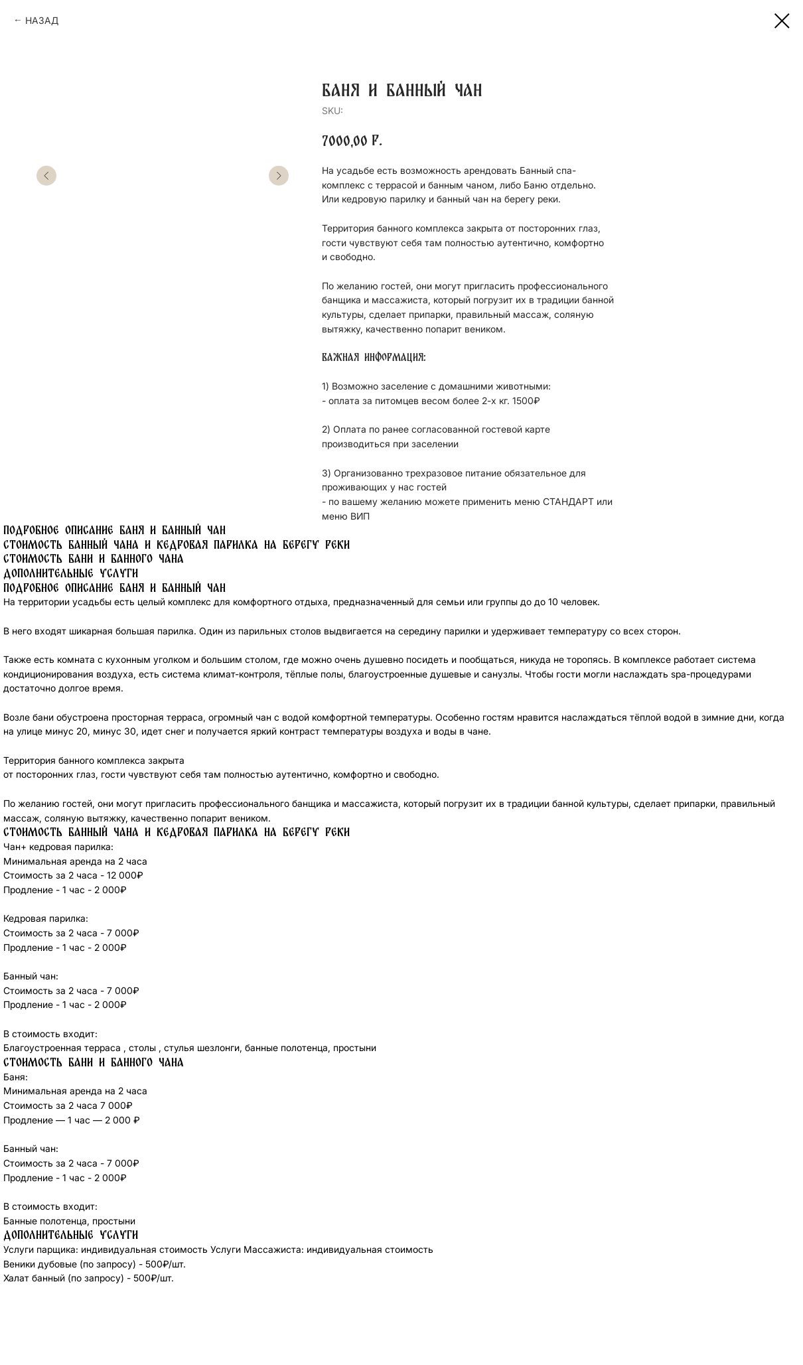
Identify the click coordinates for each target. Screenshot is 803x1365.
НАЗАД (41, 20)
